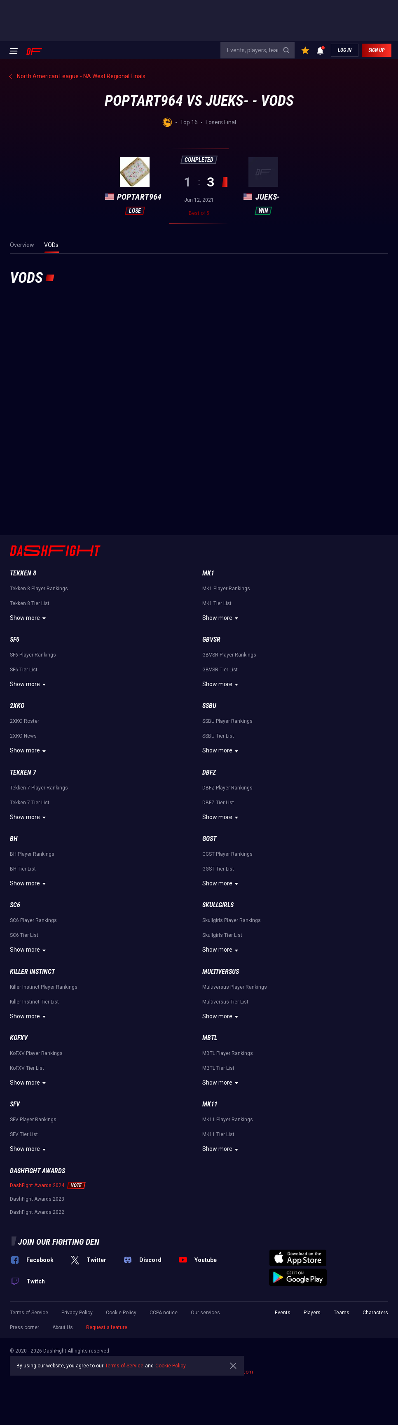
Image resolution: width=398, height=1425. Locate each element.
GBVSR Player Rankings (229, 655)
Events (282, 1313)
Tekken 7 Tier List (29, 803)
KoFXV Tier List (27, 1068)
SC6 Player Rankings (33, 920)
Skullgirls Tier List (222, 935)
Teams (341, 1313)
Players (312, 1313)
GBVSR (211, 639)
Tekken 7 (23, 772)
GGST (209, 839)
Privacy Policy (77, 1313)
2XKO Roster (24, 721)
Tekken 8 (23, 573)
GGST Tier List (218, 869)
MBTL (209, 1038)
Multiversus (220, 972)
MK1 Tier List (217, 603)
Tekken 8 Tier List (29, 603)
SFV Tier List (24, 1134)
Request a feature (106, 1327)
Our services (205, 1313)
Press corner (24, 1327)
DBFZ (209, 772)
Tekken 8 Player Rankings (39, 588)
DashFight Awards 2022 (37, 1212)
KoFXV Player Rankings (36, 1053)
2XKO (17, 706)
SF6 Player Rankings (33, 655)
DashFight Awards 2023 (37, 1199)
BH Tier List (23, 869)
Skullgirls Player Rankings (231, 920)
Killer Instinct (32, 972)
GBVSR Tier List (220, 670)
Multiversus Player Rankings (234, 987)
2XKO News (23, 736)
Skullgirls (218, 905)
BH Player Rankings (32, 854)
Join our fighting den (58, 1242)
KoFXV (19, 1038)
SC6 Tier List (24, 935)
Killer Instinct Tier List (34, 1002)
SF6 (14, 639)
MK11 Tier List (218, 1134)
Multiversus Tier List (225, 1002)
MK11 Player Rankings (227, 1119)
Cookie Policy (121, 1313)
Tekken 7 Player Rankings (39, 788)
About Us (62, 1327)
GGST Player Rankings (227, 854)
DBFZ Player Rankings (227, 788)
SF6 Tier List (23, 670)
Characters (375, 1313)
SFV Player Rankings (33, 1119)
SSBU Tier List (218, 736)
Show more (29, 618)
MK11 (210, 1104)
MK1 (208, 573)
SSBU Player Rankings (227, 721)
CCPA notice (164, 1313)
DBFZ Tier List (218, 803)
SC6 (15, 905)
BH (14, 839)
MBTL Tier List (218, 1068)
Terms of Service (29, 1313)
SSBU (209, 706)
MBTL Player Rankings (227, 1053)
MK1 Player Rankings (226, 588)
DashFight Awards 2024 (37, 1185)
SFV (15, 1104)
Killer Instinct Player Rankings (43, 987)
